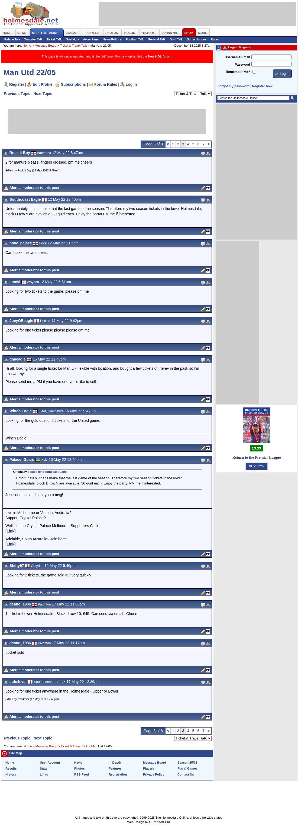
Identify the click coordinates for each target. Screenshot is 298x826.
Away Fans (91, 39)
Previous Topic (17, 93)
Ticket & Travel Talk (73, 45)
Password (242, 64)
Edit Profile (43, 84)
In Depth (115, 762)
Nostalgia (72, 39)
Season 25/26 (187, 762)
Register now (262, 86)
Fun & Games (187, 768)
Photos (79, 768)
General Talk (157, 39)
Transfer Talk (33, 39)
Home (27, 45)
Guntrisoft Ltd (159, 822)
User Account (50, 762)
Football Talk (135, 39)
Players (148, 768)
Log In (131, 84)
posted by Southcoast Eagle (47, 471)
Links (44, 774)
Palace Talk (12, 39)
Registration (118, 774)
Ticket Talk (54, 39)
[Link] (10, 531)
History (10, 774)
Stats (43, 768)
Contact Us (185, 774)
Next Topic (42, 93)
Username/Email (237, 57)
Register (16, 84)
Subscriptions (197, 39)
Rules (215, 39)
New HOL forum (159, 56)
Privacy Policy (153, 774)
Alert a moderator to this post (34, 188)
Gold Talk (176, 39)
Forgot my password (234, 86)
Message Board (46, 45)
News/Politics (112, 39)
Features (115, 768)
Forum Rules (105, 84)
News (78, 762)
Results (11, 768)
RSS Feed (81, 774)
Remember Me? (238, 72)
